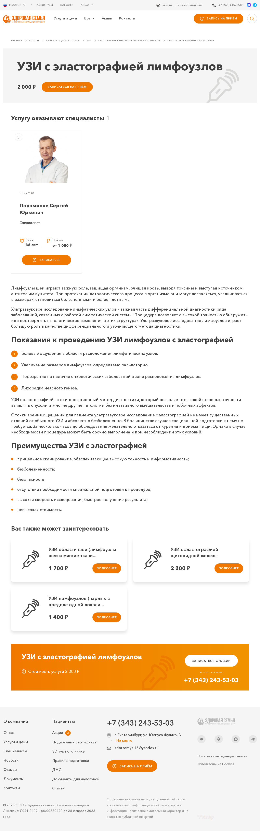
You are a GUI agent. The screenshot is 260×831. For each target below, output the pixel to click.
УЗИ (89, 41)
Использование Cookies (215, 764)
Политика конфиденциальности (222, 756)
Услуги (34, 41)
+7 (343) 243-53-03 (211, 680)
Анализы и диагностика (63, 41)
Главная (16, 41)
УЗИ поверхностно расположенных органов (129, 41)
